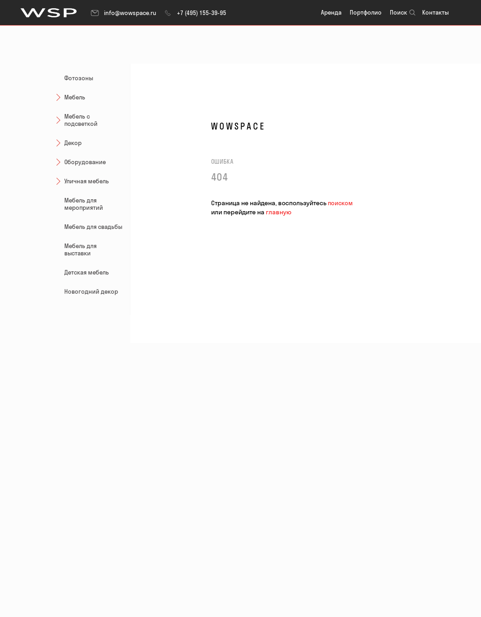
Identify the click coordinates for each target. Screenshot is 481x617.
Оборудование (79, 161)
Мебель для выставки (80, 249)
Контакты (435, 12)
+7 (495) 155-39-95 (194, 12)
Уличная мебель (81, 180)
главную (278, 212)
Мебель (69, 97)
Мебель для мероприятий (83, 204)
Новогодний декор (91, 291)
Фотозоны (78, 78)
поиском (340, 203)
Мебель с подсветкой (75, 120)
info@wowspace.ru (123, 12)
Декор (67, 142)
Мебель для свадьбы (93, 226)
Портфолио (366, 12)
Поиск (398, 12)
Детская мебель (86, 272)
